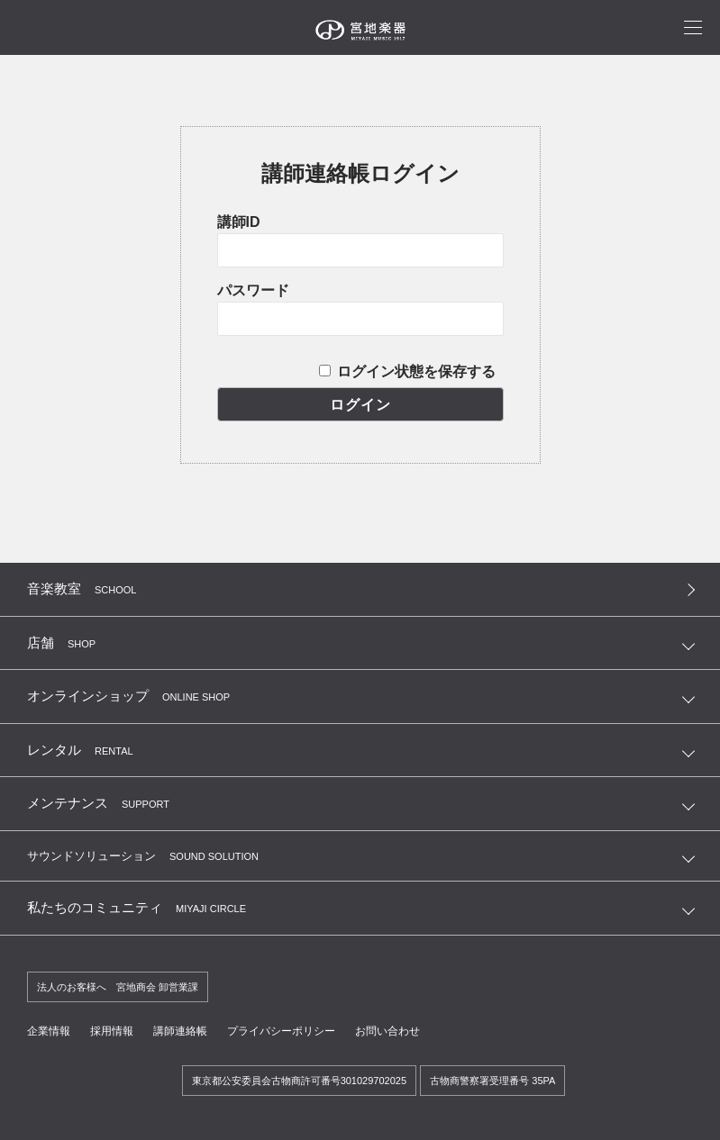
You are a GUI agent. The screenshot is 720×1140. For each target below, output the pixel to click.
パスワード (253, 290)
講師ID (238, 222)
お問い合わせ (387, 1031)
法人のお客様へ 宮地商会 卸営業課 (117, 987)
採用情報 (111, 1031)
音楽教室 (81, 588)
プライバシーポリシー (281, 1031)
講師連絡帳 (180, 1031)
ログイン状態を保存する (416, 371)
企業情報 (48, 1031)
